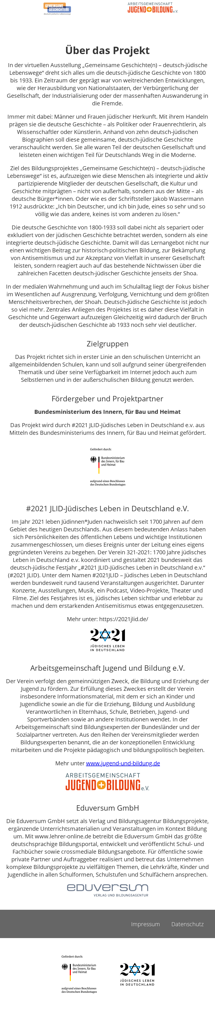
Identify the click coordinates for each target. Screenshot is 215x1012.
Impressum (145, 924)
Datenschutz (187, 924)
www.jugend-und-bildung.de (123, 763)
